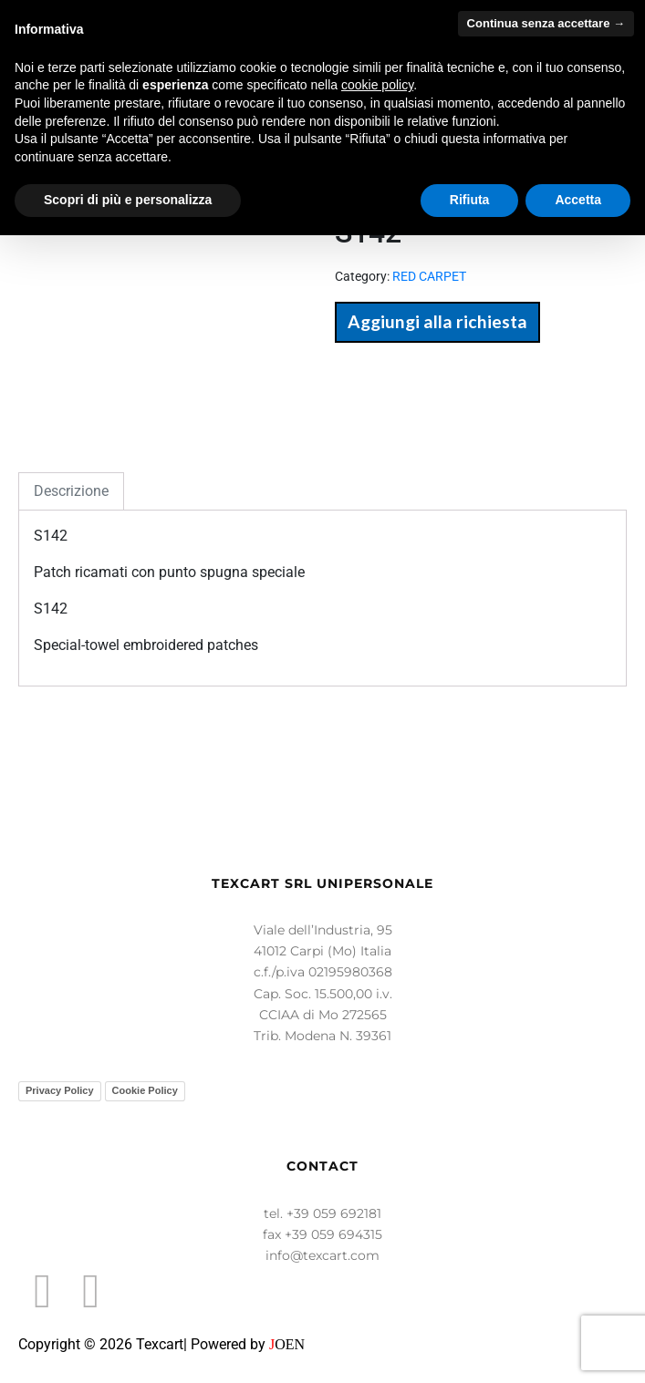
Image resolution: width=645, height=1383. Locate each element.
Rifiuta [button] (470, 199)
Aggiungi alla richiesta (437, 321)
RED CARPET (429, 276)
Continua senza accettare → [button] (546, 23)
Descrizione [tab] (71, 491)
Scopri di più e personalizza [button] (128, 199)
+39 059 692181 (333, 1213)
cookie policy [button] (377, 84)
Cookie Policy (145, 1090)
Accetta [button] (578, 199)
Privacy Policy (60, 1090)
